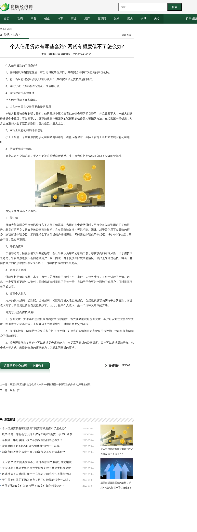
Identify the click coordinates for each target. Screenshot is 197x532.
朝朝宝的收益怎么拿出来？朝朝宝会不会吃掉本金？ (33, 451)
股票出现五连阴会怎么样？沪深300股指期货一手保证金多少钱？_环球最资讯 (50, 384)
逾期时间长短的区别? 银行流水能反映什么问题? (31, 446)
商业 (73, 18)
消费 (33, 18)
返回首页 (126, 34)
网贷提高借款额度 (19, 354)
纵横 (116, 18)
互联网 (102, 18)
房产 (87, 18)
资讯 (2, 29)
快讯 (143, 18)
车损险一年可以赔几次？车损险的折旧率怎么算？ (32, 440)
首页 (6, 18)
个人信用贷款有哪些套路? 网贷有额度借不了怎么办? (34, 428)
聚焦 (130, 18)
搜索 (174, 7)
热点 (157, 18)
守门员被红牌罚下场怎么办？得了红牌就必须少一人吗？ (36, 479)
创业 (47, 18)
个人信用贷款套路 (39, 354)
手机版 (191, 18)
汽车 (60, 18)
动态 (20, 18)
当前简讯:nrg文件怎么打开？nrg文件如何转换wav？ (33, 485)
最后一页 (15, 390)
